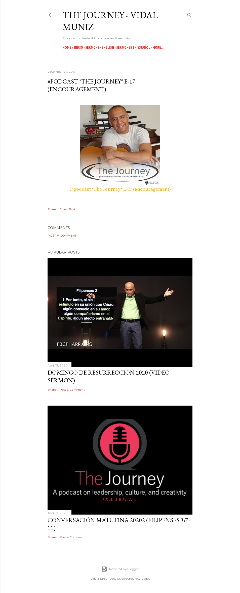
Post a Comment (62, 235)
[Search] (189, 14)
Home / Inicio (73, 47)
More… (158, 47)
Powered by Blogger (120, 569)
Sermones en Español (133, 47)
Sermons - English (99, 47)
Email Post (67, 209)
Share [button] (52, 209)
